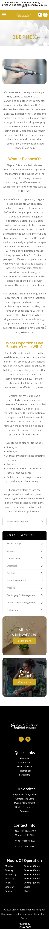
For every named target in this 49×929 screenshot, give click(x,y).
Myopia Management (24, 802)
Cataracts (24, 811)
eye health (12, 573)
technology (12, 610)
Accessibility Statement (21, 914)
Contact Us (24, 682)
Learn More (24, 640)
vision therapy (14, 543)
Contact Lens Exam (24, 798)
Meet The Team (24, 766)
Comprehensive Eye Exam (24, 794)
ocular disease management (21, 602)
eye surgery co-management (21, 595)
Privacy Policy (40, 914)
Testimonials (24, 770)
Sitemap (24, 918)
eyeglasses (12, 565)
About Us (24, 758)
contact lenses (14, 558)
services (11, 551)
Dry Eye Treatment (24, 807)
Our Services (24, 762)
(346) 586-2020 (28, 840)
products (11, 587)
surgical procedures (16, 580)
